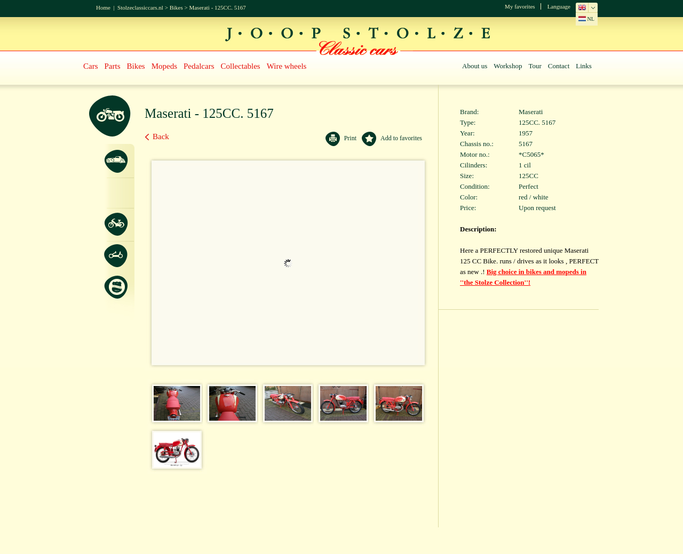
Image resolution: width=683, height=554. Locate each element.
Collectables (240, 66)
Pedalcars (199, 66)
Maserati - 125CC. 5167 (217, 7)
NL (586, 19)
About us (474, 66)
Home (103, 7)
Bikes (176, 7)
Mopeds (164, 66)
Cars (90, 66)
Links (584, 66)
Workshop (508, 66)
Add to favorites (401, 138)
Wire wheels (287, 66)
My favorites (520, 6)
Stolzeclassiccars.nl (140, 7)
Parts (113, 66)
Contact (558, 66)
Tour (534, 66)
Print (350, 138)
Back (161, 136)
